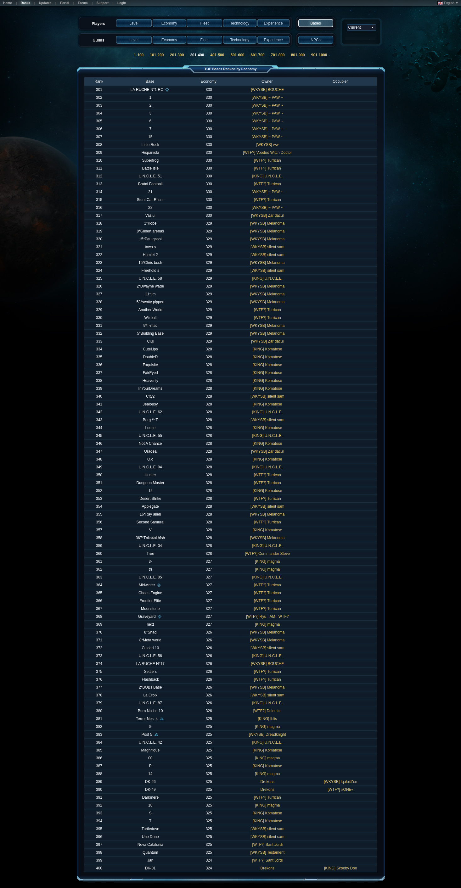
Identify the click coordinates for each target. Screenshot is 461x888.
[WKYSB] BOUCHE (267, 89)
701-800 (278, 55)
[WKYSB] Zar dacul (267, 215)
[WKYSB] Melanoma (267, 223)
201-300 (177, 55)
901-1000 (319, 55)
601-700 (258, 55)
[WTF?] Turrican (267, 160)
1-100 (139, 55)
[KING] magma (267, 561)
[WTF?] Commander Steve (267, 553)
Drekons (267, 781)
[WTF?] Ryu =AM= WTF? (267, 616)
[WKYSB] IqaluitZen (340, 781)
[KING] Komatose (267, 349)
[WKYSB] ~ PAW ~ (267, 97)
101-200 (157, 55)
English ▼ (447, 3)
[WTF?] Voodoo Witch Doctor (267, 152)
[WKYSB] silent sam (267, 247)
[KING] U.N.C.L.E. (267, 176)
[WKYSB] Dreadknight (267, 734)
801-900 (298, 55)
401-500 (217, 55)
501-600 (237, 55)
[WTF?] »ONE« (340, 789)
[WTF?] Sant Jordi (267, 844)
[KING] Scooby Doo (340, 868)
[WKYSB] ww (267, 144)
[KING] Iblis (267, 719)
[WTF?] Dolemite (267, 711)
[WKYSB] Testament (267, 852)
